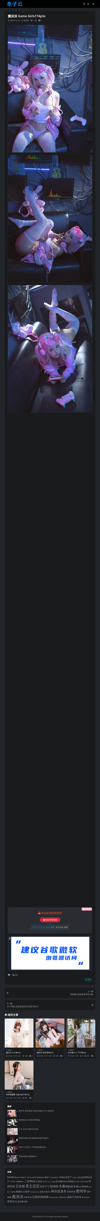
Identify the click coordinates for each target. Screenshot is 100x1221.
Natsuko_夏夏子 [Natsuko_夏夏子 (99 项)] (43, 1177)
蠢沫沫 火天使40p (13, 1052)
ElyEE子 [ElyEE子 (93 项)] (23, 1177)
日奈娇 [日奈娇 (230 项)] (20, 1186)
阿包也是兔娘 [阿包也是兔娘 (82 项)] (53, 1197)
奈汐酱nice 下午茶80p (77, 1052)
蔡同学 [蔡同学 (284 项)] (81, 1191)
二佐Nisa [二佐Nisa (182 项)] (29, 1181)
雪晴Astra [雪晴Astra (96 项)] (63, 1197)
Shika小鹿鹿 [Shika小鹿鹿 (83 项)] (77, 1177)
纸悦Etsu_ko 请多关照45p (29, 1120)
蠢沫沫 (14, 975)
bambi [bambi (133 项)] (10, 1177)
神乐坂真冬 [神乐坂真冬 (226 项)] (59, 1191)
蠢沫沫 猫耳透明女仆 (45, 1052)
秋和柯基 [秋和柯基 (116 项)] (71, 1191)
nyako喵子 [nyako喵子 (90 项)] (54, 1177)
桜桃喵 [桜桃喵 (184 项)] (54, 1186)
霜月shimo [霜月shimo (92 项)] (86, 1197)
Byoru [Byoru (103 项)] (17, 1177)
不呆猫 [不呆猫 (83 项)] (12, 1182)
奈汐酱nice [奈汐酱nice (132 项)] (61, 1181)
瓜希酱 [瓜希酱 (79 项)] (13, 1192)
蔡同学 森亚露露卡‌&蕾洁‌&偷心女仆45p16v (36, 1111)
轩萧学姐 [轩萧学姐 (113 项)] (28, 1197)
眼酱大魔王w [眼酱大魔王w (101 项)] (45, 1191)
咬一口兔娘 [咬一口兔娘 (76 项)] (51, 1182)
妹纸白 (26, 20)
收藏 (88, 980)
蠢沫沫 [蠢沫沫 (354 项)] (17, 1196)
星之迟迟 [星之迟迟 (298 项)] (33, 1185)
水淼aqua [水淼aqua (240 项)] (66, 1186)
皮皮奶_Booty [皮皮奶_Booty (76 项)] (35, 1192)
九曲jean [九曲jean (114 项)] (19, 1181)
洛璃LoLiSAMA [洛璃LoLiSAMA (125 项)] (80, 1186)
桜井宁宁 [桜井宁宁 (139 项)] (44, 1186)
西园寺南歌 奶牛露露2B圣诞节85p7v (34, 1138)
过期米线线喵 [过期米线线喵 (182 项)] (40, 1197)
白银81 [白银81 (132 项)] (26, 1191)
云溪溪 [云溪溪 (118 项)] (39, 1181)
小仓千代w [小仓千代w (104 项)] (83, 1181)
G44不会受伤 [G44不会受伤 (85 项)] (31, 1177)
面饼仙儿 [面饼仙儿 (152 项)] (12, 1201)
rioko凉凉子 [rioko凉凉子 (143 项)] (65, 1177)
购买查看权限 (50, 920)
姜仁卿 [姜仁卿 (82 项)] (76, 1182)
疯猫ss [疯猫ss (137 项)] (19, 1191)
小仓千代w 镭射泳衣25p (29, 1129)
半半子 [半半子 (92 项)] (45, 1181)
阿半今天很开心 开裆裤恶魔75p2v (32, 1147)
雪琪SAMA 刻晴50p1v (28, 1156)
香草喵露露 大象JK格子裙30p (18, 1094)
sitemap (65, 1216)
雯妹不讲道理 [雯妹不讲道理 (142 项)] (74, 1197)
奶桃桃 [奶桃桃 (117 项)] (70, 1181)
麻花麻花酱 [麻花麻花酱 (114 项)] (22, 1201)
